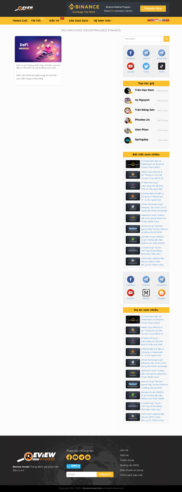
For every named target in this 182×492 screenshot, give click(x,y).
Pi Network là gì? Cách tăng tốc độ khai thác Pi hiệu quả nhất (152, 185)
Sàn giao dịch (79, 20)
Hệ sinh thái (103, 20)
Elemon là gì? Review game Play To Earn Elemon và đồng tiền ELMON (154, 229)
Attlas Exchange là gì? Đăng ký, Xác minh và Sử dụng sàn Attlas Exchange (154, 207)
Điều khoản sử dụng (131, 470)
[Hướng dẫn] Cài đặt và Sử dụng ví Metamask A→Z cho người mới (152, 196)
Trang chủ (20, 20)
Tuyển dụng (127, 460)
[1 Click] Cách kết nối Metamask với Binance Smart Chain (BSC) (152, 164)
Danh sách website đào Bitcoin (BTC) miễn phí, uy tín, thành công (152, 261)
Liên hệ (124, 450)
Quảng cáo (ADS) (129, 465)
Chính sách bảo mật (131, 475)
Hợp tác (124, 455)
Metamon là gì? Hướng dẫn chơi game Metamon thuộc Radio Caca (153, 218)
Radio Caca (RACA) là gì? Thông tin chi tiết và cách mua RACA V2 (152, 175)
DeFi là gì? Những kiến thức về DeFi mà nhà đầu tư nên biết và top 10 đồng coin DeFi (38, 66)
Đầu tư (55, 20)
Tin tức (36, 20)
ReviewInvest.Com (92, 488)
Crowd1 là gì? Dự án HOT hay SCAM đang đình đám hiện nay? (151, 250)
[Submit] (166, 39)
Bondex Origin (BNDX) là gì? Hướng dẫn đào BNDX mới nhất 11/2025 (152, 239)
